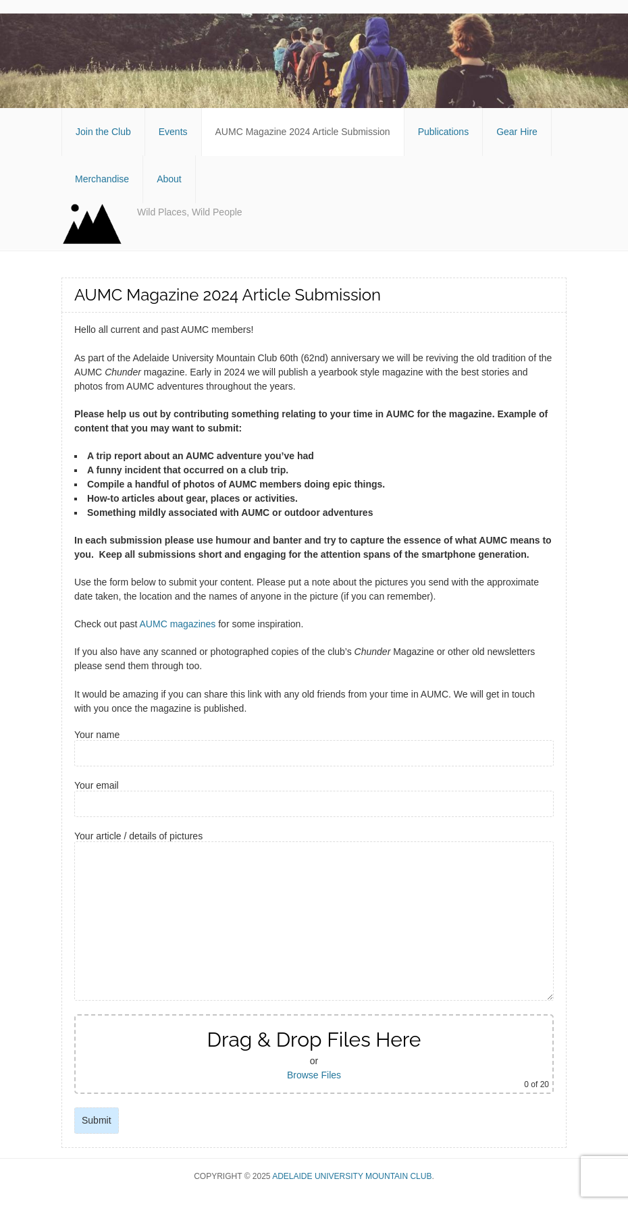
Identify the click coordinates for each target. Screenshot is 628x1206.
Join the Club (103, 131)
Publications (443, 131)
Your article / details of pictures (314, 916)
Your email (314, 798)
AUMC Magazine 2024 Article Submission (302, 131)
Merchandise (102, 179)
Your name (314, 747)
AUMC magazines (178, 624)
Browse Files (314, 1075)
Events (173, 131)
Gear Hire (517, 131)
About (169, 179)
